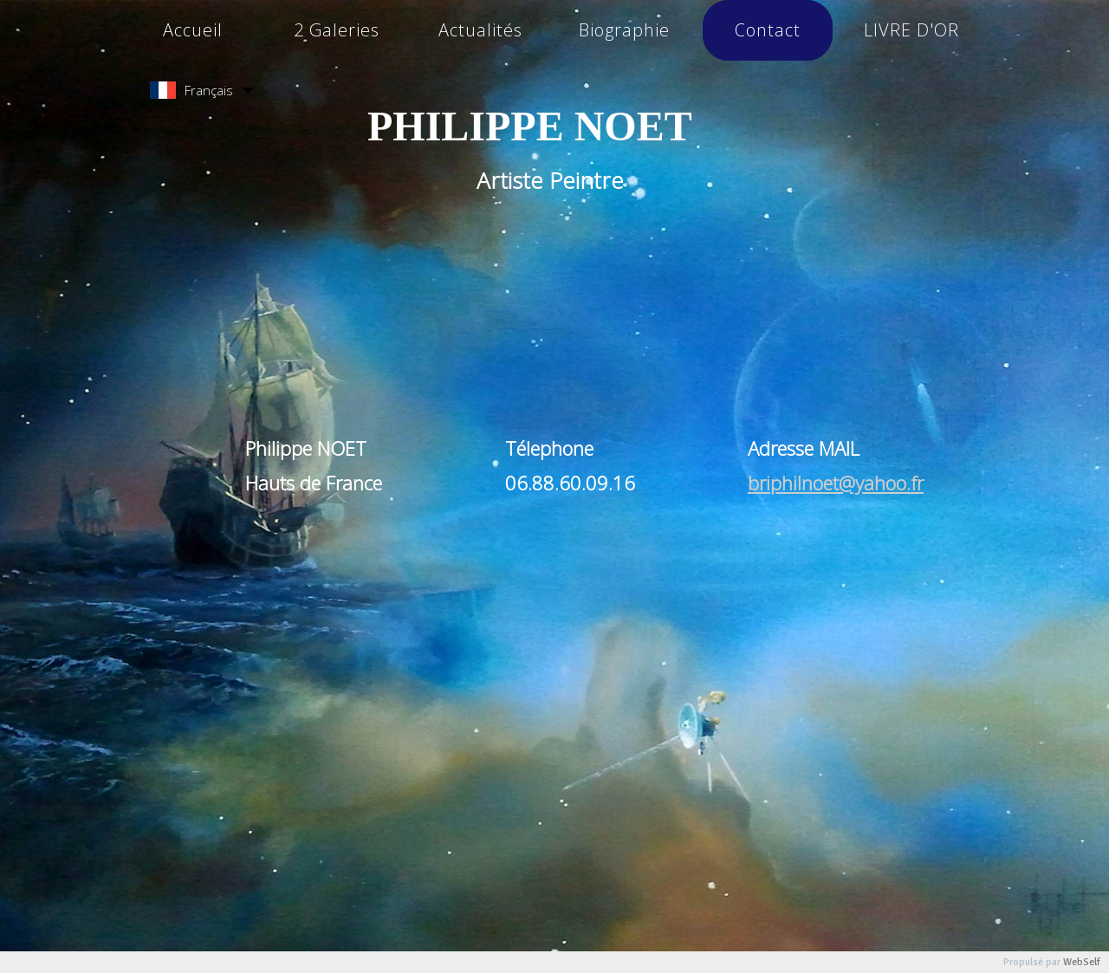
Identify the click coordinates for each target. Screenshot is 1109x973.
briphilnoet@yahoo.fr (836, 483)
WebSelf (1081, 962)
